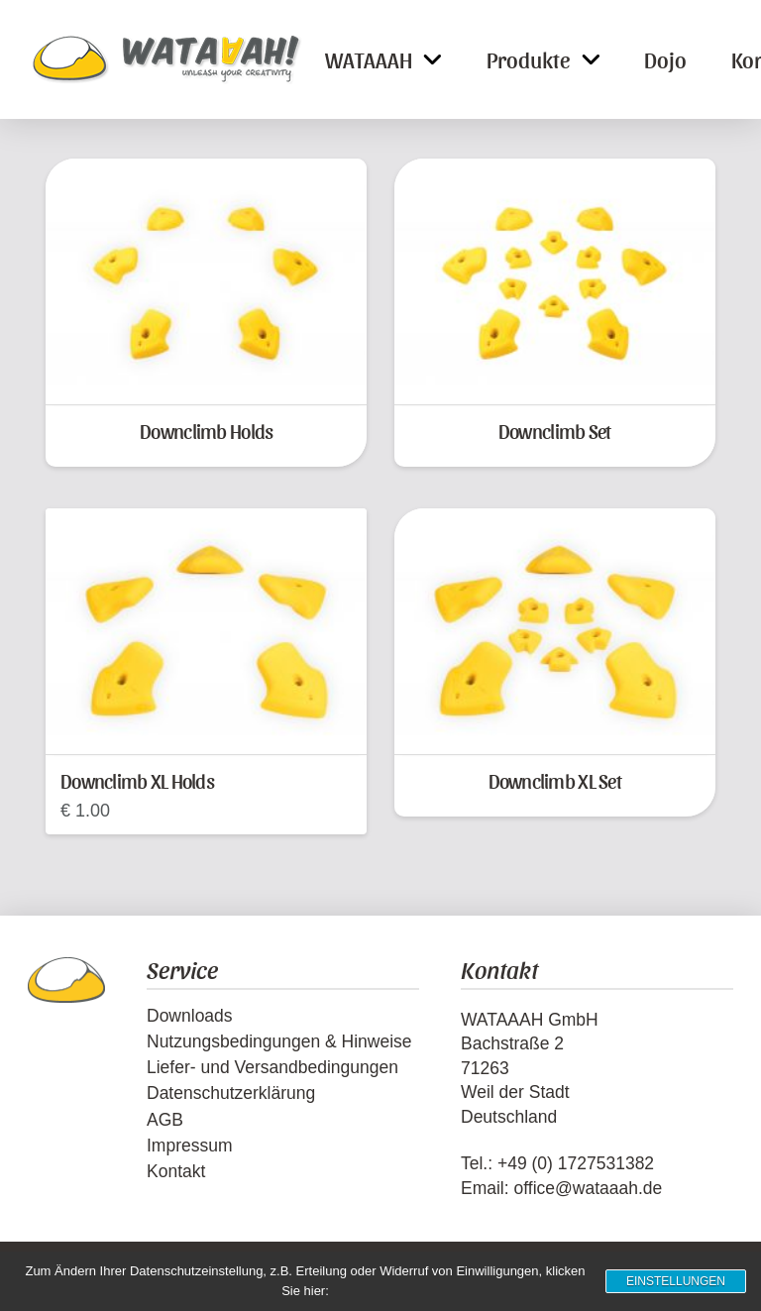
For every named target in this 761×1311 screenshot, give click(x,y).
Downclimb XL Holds (137, 780)
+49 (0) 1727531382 (575, 1163)
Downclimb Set (554, 430)
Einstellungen (675, 1281)
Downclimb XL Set (555, 780)
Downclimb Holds (206, 430)
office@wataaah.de (587, 1188)
